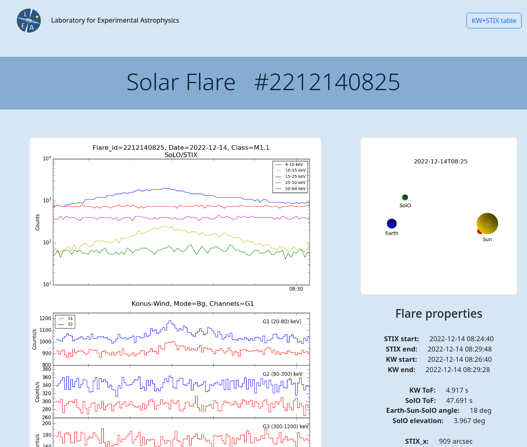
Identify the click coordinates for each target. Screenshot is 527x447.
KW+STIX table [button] (494, 20)
